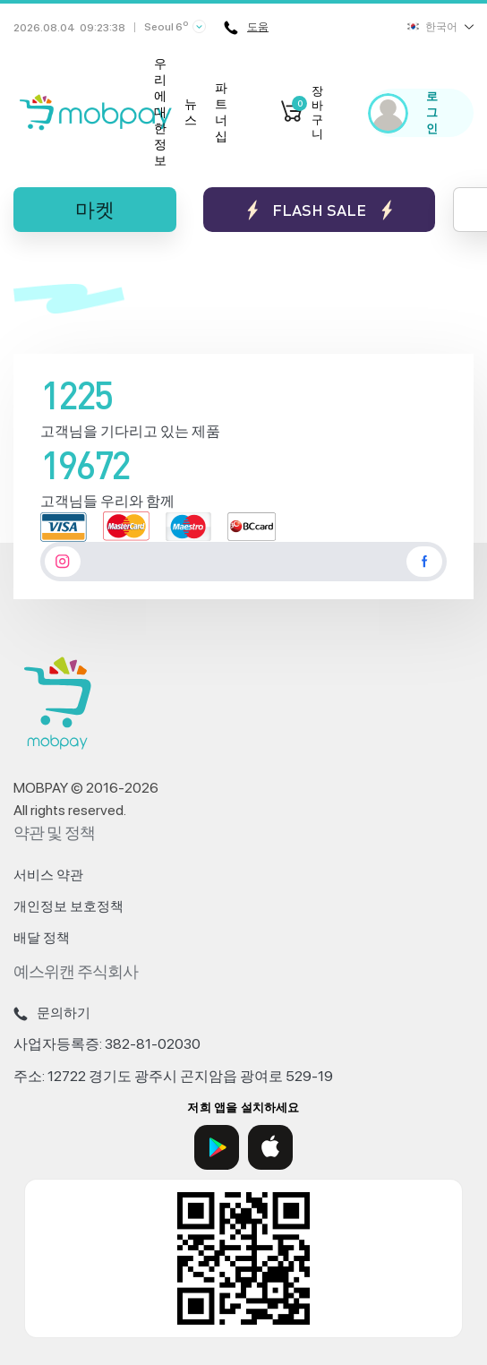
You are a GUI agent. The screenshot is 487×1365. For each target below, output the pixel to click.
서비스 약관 (48, 875)
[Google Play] (216, 1147)
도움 (246, 28)
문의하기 (51, 1013)
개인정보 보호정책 (68, 906)
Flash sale (319, 210)
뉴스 (190, 112)
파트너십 (221, 112)
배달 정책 (41, 938)
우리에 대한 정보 (160, 111)
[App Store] (270, 1147)
